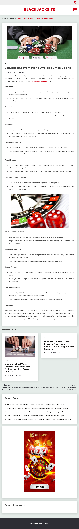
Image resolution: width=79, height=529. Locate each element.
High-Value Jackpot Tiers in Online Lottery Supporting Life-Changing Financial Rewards (39, 419)
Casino (7, 64)
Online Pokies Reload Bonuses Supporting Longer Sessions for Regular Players (36, 416)
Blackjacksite (39, 9)
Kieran (22, 72)
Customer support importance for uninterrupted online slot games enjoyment (35, 412)
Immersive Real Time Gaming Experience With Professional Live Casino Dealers (18, 368)
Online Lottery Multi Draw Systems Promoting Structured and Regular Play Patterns (59, 345)
